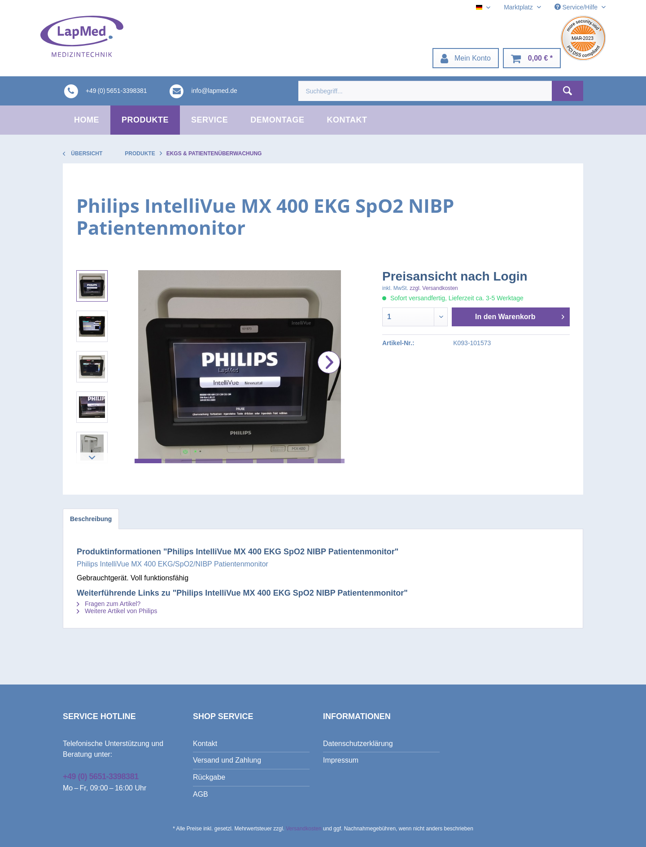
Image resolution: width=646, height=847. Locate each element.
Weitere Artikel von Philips (117, 610)
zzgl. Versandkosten (434, 288)
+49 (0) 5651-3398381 (101, 776)
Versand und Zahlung (227, 760)
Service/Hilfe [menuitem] (576, 7)
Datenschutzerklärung (358, 743)
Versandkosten (303, 828)
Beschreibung (91, 518)
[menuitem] (465, 58)
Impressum (340, 760)
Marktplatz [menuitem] (519, 7)
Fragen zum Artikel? (108, 603)
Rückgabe (209, 777)
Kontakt (205, 743)
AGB (200, 794)
